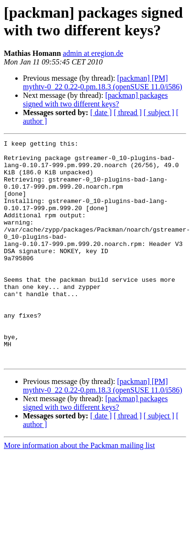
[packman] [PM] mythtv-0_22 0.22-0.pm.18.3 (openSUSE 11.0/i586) (102, 82)
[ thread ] (128, 112)
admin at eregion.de (93, 53)
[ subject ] (159, 112)
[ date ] (101, 112)
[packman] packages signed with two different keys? (95, 99)
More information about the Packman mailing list (79, 490)
